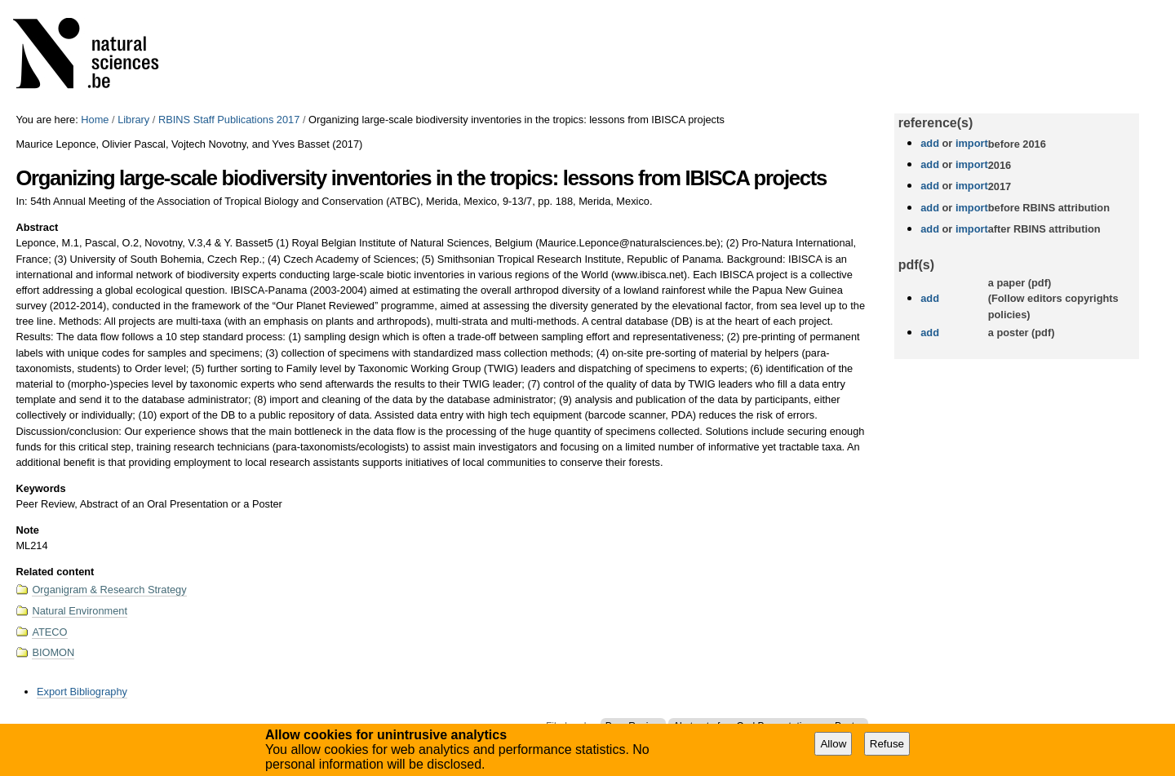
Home (95, 119)
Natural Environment (79, 611)
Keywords (40, 488)
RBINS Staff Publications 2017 (228, 119)
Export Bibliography (82, 691)
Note (27, 530)
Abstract (37, 227)
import (969, 143)
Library (133, 119)
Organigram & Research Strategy (109, 589)
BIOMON (53, 652)
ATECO (49, 632)
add (929, 143)
